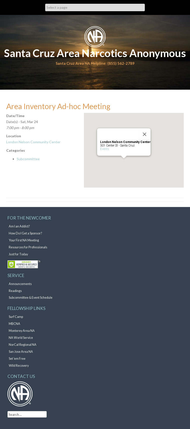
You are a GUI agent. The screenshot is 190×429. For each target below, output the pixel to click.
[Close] (145, 134)
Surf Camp (16, 317)
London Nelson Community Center (33, 142)
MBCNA (14, 324)
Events (104, 149)
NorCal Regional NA (22, 345)
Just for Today (18, 254)
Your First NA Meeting (24, 240)
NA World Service (21, 338)
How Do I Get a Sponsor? (25, 233)
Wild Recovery (19, 365)
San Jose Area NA (21, 352)
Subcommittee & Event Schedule (30, 297)
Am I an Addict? (19, 226)
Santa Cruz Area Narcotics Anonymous (95, 53)
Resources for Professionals (28, 247)
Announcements (20, 284)
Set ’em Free (17, 358)
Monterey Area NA (22, 331)
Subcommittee (28, 159)
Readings (15, 291)
